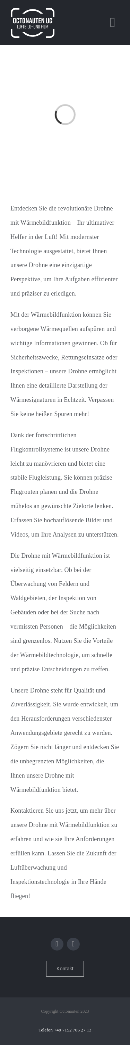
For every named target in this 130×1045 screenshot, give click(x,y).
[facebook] (57, 944)
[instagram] (73, 944)
